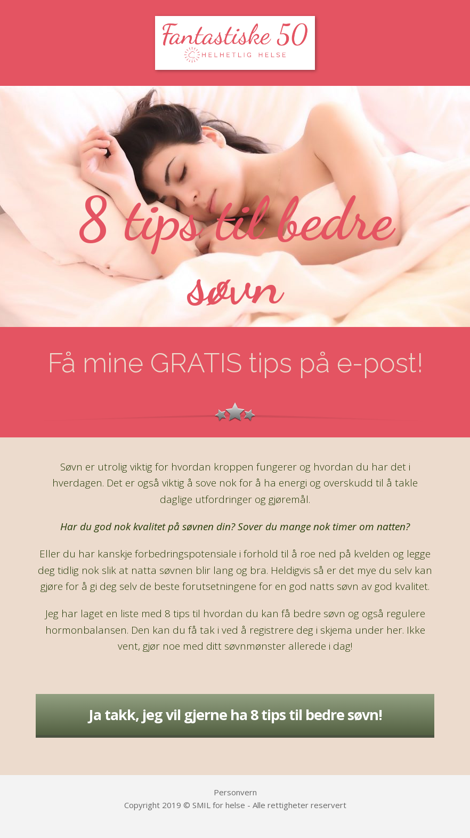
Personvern (235, 792)
